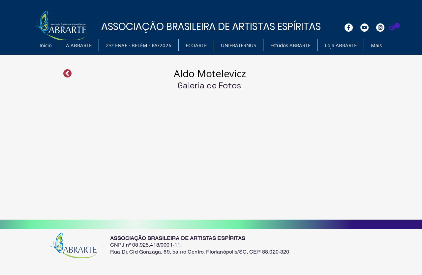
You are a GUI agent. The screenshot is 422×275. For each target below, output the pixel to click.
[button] (394, 26)
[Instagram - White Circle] (380, 27)
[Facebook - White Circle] (349, 27)
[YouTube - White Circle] (364, 27)
